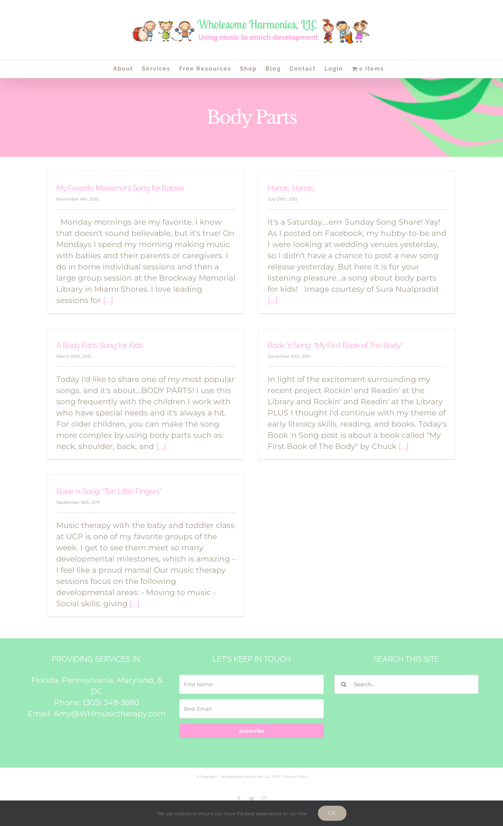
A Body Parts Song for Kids (99, 345)
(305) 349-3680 (111, 702)
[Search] (343, 684)
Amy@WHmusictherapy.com (109, 713)
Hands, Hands (290, 188)
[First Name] (251, 684)
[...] (108, 300)
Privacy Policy (295, 776)
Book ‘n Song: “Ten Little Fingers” (109, 491)
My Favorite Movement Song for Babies (120, 188)
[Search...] (406, 684)
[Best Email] (251, 708)
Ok (332, 813)
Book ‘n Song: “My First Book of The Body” (335, 345)
